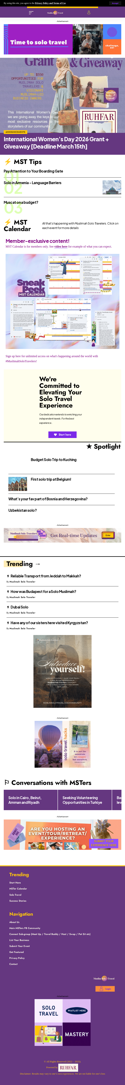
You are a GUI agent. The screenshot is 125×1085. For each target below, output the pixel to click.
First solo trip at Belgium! (51, 479)
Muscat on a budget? (21, 202)
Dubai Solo (19, 607)
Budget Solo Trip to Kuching (54, 459)
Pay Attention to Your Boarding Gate (33, 171)
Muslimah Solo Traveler (22, 581)
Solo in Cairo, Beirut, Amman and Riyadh (25, 800)
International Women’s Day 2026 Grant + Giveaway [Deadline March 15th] (56, 142)
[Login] (89, 12)
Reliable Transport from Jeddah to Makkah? (46, 576)
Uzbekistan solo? (22, 510)
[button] (115, 3)
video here (60, 246)
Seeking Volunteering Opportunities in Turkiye (82, 800)
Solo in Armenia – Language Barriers (32, 182)
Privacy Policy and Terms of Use (50, 3)
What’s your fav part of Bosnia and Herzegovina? (48, 499)
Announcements (15, 132)
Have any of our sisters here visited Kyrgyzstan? (49, 622)
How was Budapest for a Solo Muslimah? (43, 591)
